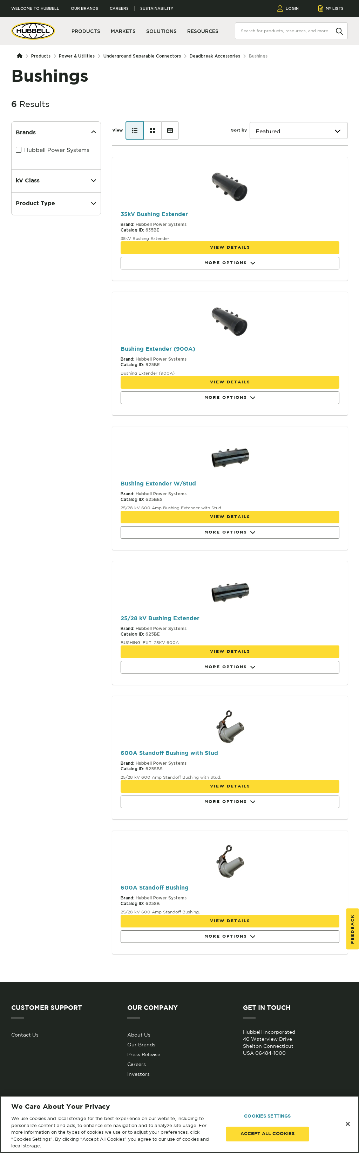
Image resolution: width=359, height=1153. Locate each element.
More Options (230, 263)
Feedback (352, 929)
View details (230, 247)
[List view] (135, 130)
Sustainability (156, 8)
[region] (179, 1124)
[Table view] (170, 130)
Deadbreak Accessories (215, 56)
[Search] (339, 30)
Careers (119, 8)
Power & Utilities (77, 56)
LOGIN (288, 8)
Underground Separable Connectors (142, 56)
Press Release (143, 1054)
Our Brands (84, 8)
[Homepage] (21, 56)
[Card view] (152, 130)
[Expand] (93, 181)
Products (40, 56)
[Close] (347, 1124)
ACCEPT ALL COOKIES (267, 1134)
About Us (138, 1035)
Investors (138, 1074)
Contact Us (25, 1035)
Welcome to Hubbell (35, 8)
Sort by (239, 130)
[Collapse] (93, 133)
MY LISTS (331, 8)
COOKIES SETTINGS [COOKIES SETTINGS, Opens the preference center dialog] (267, 1116)
